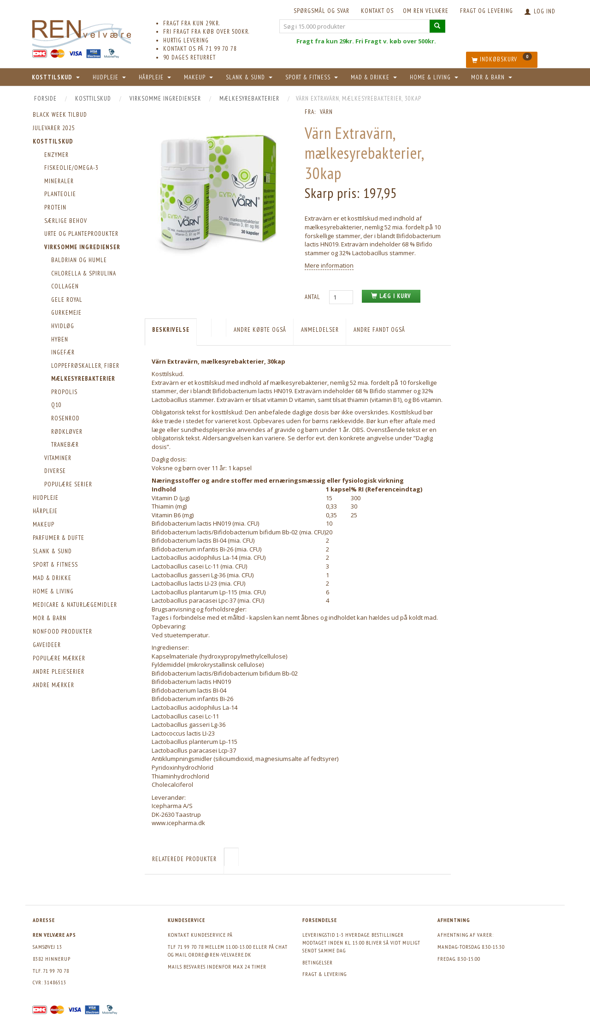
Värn (326, 112)
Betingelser (317, 962)
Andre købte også (260, 330)
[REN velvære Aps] (81, 32)
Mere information (329, 265)
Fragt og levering (486, 11)
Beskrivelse (170, 330)
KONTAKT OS (377, 11)
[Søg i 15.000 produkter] (437, 26)
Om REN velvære (425, 11)
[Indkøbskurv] (501, 60)
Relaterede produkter (184, 859)
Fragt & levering (324, 973)
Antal (313, 297)
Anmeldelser (320, 330)
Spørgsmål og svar (321, 11)
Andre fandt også (379, 330)
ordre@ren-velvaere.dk (220, 954)
